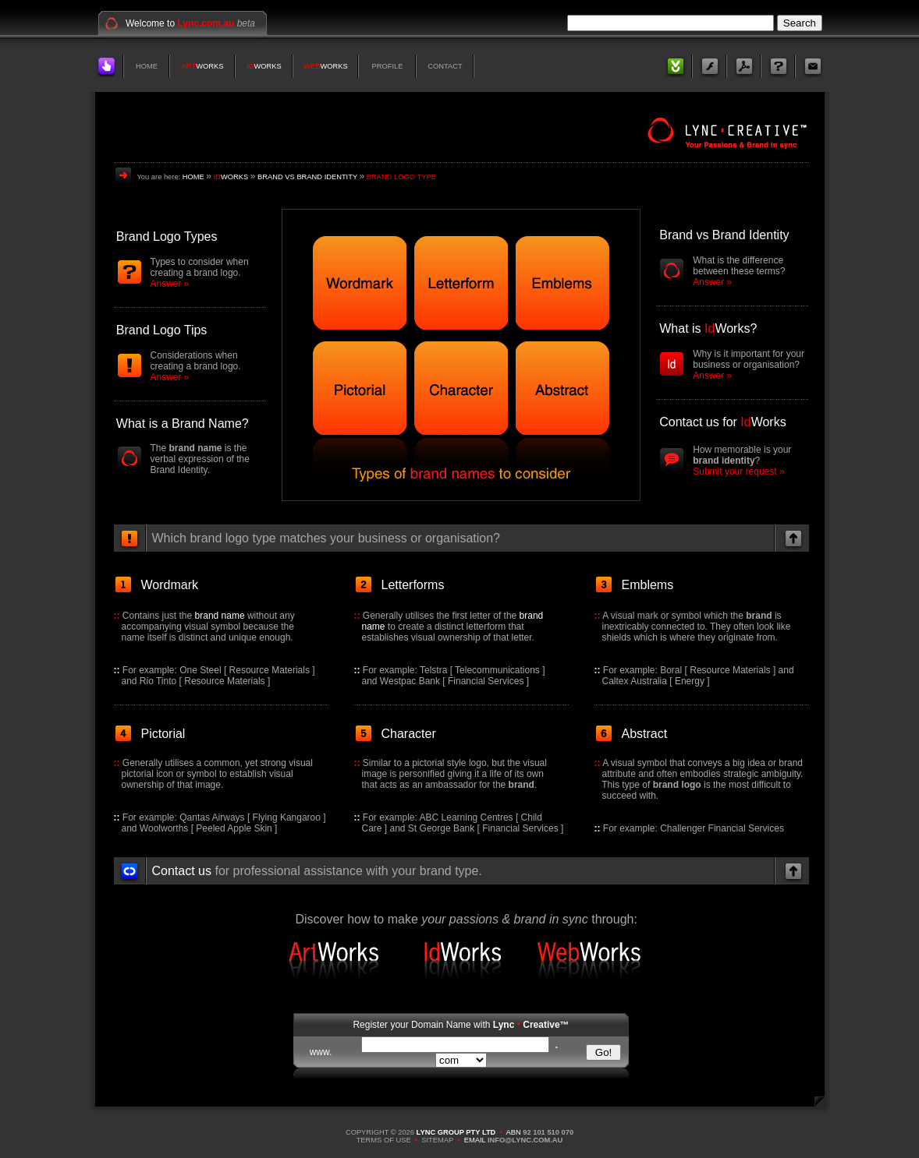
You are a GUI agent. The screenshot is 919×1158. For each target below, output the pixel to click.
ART (189, 66)
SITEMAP (437, 1140)
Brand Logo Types (167, 236)
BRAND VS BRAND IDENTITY (307, 177)
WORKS (209, 66)
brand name (220, 615)
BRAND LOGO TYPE (401, 177)
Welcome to (180, 23)
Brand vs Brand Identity (724, 235)
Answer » (170, 283)
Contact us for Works (722, 422)
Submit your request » (738, 471)
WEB (311, 66)
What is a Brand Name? (182, 423)
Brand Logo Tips (162, 330)
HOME (147, 66)
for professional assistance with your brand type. (317, 870)
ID (250, 66)
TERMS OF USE (384, 1140)
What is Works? (708, 328)
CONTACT (445, 66)
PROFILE (387, 66)
